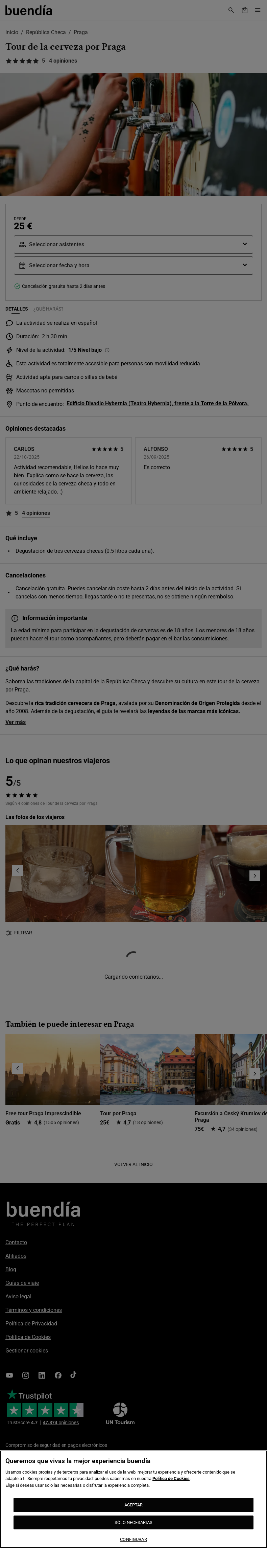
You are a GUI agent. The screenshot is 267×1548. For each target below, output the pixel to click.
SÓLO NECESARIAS (134, 1522)
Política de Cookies (171, 1478)
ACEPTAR (133, 1504)
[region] (133, 1499)
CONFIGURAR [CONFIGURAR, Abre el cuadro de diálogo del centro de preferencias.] (133, 1539)
